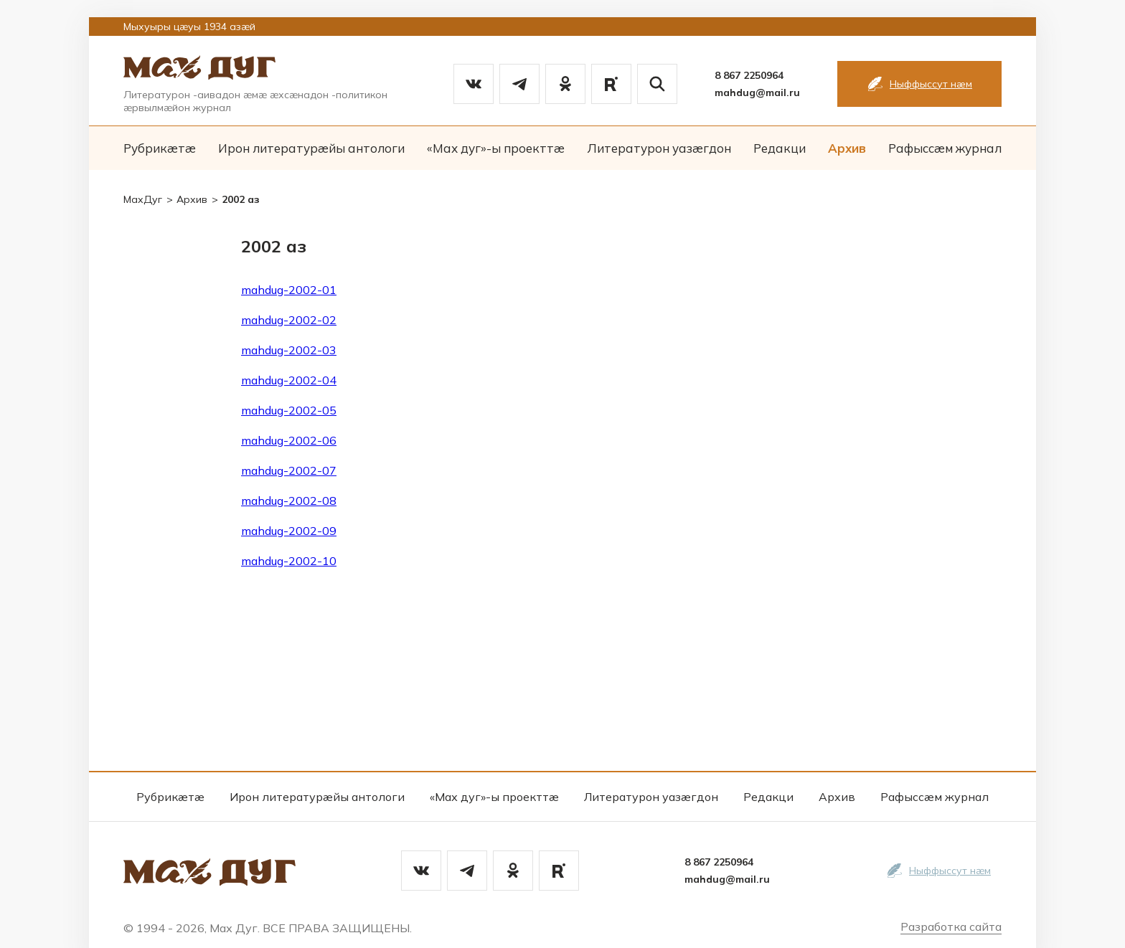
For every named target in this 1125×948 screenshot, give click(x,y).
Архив (847, 148)
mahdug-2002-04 (288, 380)
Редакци (779, 148)
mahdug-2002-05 (288, 410)
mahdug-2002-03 (288, 350)
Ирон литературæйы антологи (311, 148)
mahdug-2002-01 (288, 290)
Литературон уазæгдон (659, 148)
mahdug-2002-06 (288, 440)
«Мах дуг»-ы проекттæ (496, 148)
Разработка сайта (951, 926)
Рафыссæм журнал (945, 148)
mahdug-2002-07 (288, 470)
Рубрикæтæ (159, 148)
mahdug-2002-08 (288, 500)
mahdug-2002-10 (288, 561)
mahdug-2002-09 (288, 530)
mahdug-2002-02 (288, 320)
